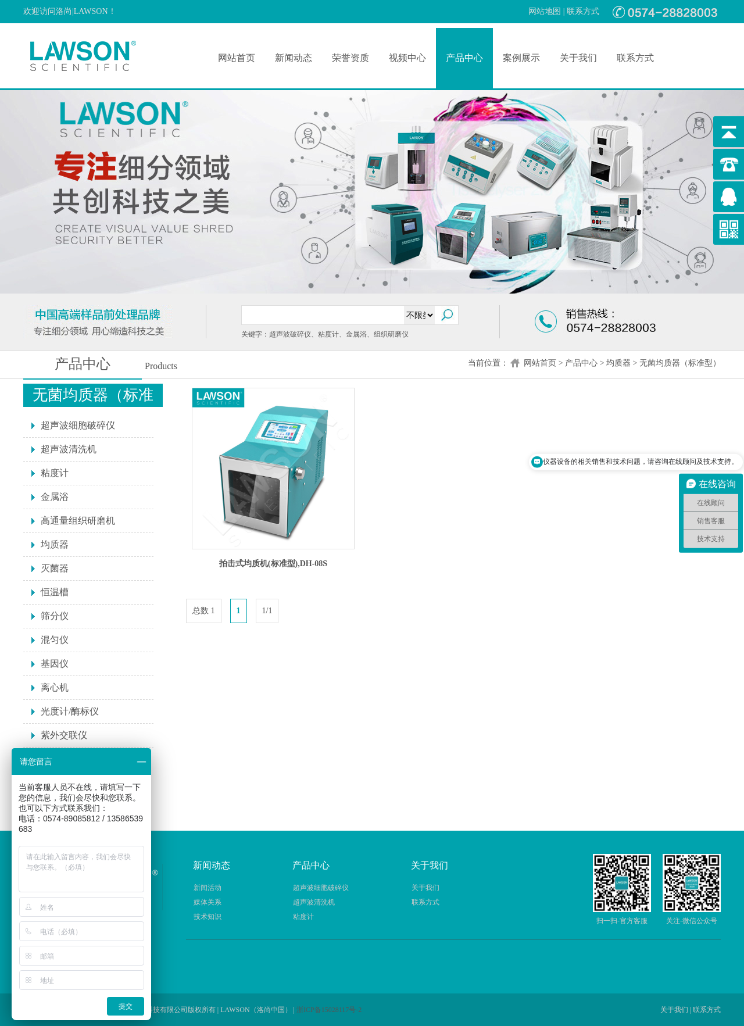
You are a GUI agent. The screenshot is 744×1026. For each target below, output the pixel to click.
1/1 (267, 610)
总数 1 (203, 610)
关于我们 (578, 58)
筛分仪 (55, 616)
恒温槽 (55, 592)
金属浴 (55, 497)
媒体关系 (207, 902)
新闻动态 (293, 58)
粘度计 (55, 473)
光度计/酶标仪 (70, 711)
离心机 (55, 687)
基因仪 (55, 663)
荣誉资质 (350, 58)
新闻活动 (207, 888)
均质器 (618, 363)
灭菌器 (55, 568)
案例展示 (521, 58)
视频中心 (407, 58)
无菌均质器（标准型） (680, 363)
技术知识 (207, 917)
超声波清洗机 (68, 449)
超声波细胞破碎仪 (78, 425)
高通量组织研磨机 (78, 520)
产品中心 (464, 58)
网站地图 (544, 11)
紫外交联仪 (64, 735)
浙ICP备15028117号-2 (329, 1010)
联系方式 (583, 11)
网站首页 (236, 58)
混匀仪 (55, 640)
